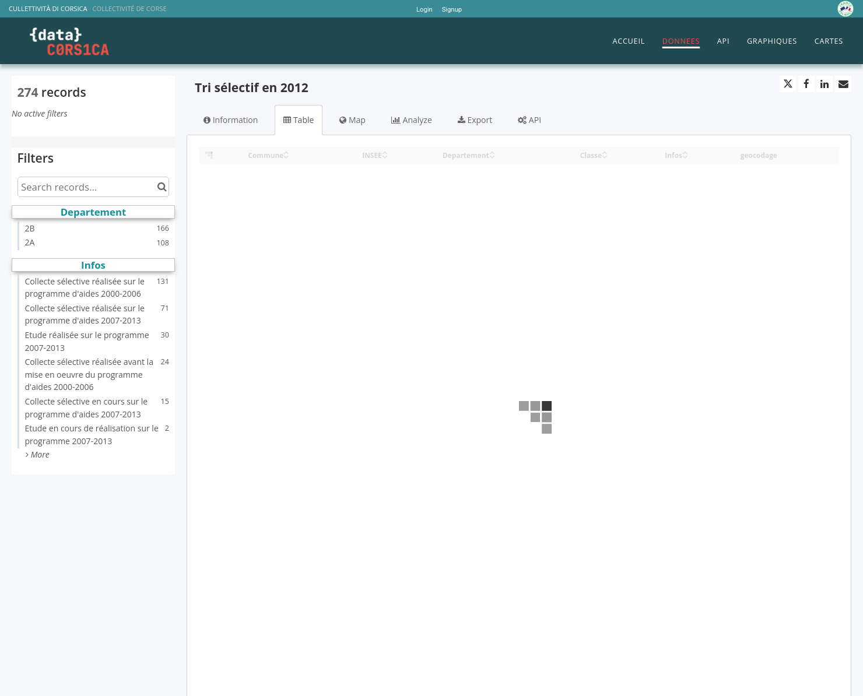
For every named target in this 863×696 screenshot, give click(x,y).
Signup (452, 9)
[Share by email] (843, 84)
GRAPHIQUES (772, 41)
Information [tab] (231, 119)
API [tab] (529, 119)
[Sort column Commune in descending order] (286, 156)
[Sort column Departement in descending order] (492, 156)
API (723, 41)
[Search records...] (93, 187)
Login (424, 9)
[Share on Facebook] (806, 84)
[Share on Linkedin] (824, 84)
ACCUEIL (628, 41)
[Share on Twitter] (788, 84)
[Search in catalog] (162, 187)
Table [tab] (298, 119)
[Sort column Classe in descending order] (605, 156)
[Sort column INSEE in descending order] (385, 156)
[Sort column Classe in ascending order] (605, 152)
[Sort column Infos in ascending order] (685, 152)
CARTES (829, 41)
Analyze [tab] (411, 119)
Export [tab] (475, 119)
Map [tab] (352, 119)
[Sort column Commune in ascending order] (286, 152)
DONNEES (681, 41)
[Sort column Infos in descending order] (685, 156)
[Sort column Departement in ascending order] (492, 152)
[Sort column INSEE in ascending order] (385, 152)
